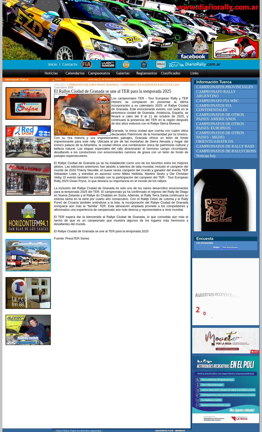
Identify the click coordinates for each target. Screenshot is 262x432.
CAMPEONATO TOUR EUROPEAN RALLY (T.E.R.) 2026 (150, 84)
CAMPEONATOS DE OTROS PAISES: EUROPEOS (93, 84)
